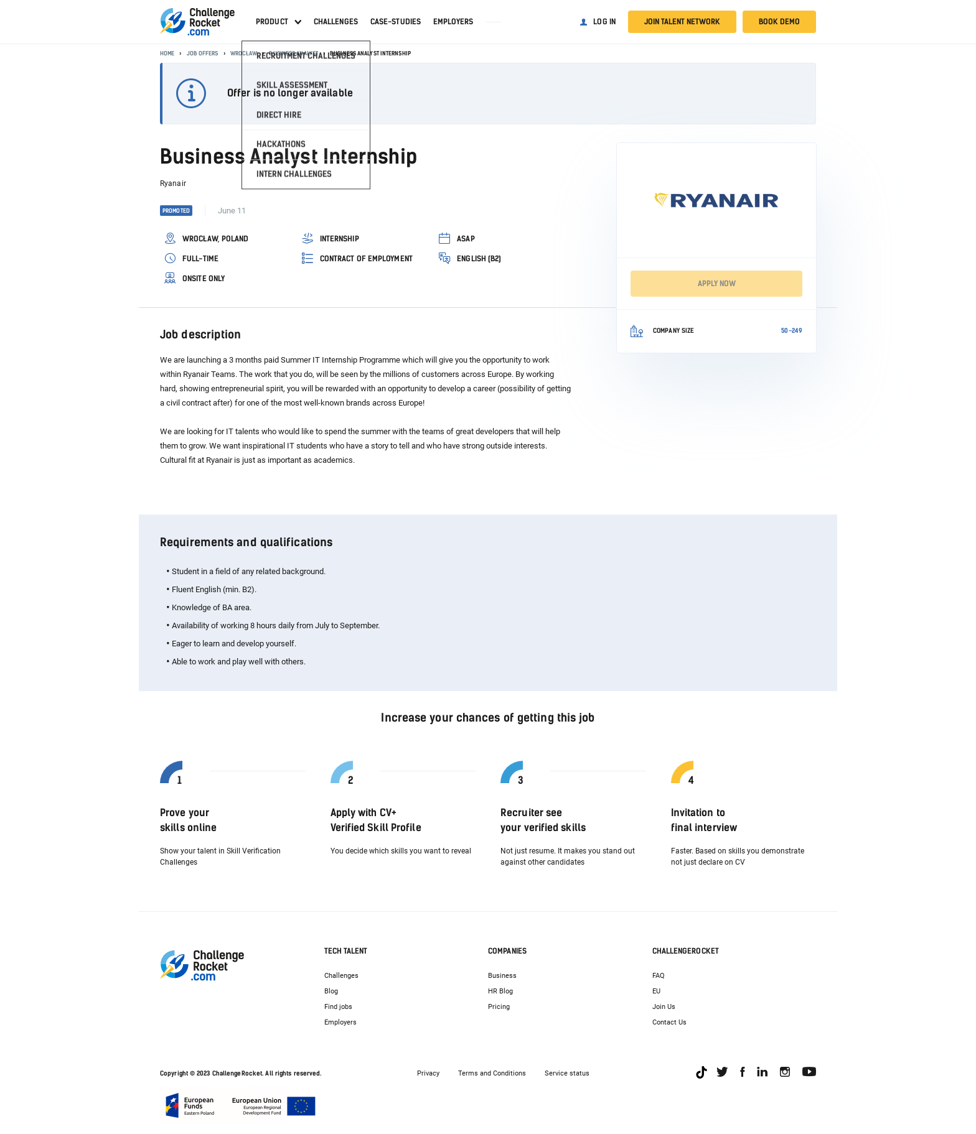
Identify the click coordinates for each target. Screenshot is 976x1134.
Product (272, 21)
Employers (453, 21)
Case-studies (395, 21)
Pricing (499, 1007)
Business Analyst (293, 53)
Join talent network (682, 21)
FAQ (658, 976)
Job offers (202, 53)
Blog (331, 991)
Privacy (428, 1073)
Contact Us (669, 1022)
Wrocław (244, 53)
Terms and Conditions (492, 1073)
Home (167, 53)
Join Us (663, 1007)
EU (656, 991)
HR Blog (500, 991)
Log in (604, 21)
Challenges (336, 21)
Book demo (779, 21)
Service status (567, 1073)
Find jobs (338, 1007)
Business (502, 976)
